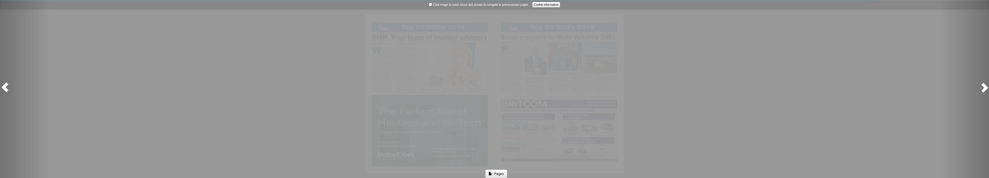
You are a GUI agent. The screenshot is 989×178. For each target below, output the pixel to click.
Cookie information (546, 4)
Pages (496, 174)
